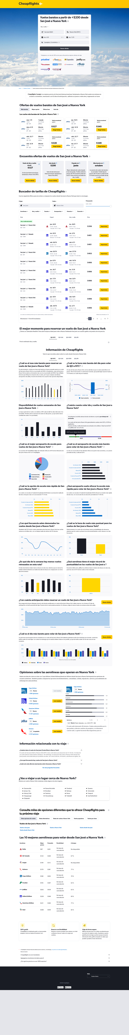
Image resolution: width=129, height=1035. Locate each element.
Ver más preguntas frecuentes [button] (50, 767)
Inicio (20, 88)
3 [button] (97, 318)
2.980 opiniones (33, 724)
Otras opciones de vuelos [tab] (28, 818)
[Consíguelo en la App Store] (68, 987)
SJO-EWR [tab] (68, 337)
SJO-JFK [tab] (76, 337)
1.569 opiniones (33, 693)
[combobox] (45, 27)
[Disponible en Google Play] (60, 987)
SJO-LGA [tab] (60, 337)
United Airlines (33, 698)
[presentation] (68, 21)
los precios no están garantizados (59, 949)
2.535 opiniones (33, 734)
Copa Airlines (33, 688)
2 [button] (93, 318)
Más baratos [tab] (24, 109)
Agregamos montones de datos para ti (65, 958)
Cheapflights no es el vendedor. (65, 955)
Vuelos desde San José (86, 827)
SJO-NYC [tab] (53, 337)
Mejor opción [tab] (35, 109)
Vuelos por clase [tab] (92, 818)
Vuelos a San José (25, 827)
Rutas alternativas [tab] (44, 818)
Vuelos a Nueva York (56, 827)
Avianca (31, 728)
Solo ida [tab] (56, 109)
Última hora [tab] (46, 109)
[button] (51, 37)
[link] (30, 180)
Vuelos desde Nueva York (27, 830)
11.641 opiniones (34, 714)
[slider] (111, 206)
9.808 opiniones (33, 703)
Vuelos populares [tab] (79, 818)
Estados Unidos (26, 88)
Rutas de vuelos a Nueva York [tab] (61, 818)
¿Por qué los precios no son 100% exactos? (65, 961)
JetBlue (31, 718)
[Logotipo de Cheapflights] (29, 4)
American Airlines (34, 708)
